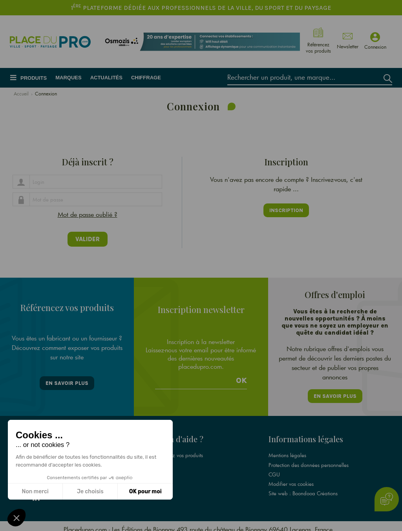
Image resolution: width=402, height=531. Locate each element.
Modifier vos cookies (291, 477)
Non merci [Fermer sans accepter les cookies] (35, 491)
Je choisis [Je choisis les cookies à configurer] (90, 491)
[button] (16, 517)
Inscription (286, 210)
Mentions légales (287, 449)
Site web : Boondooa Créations (303, 487)
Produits (33, 78)
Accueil (21, 93)
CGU (274, 468)
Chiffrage (146, 78)
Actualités (106, 78)
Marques (68, 78)
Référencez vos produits (176, 449)
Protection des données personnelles (309, 458)
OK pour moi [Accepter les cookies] (145, 491)
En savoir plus (67, 378)
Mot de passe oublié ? (87, 214)
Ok (241, 375)
